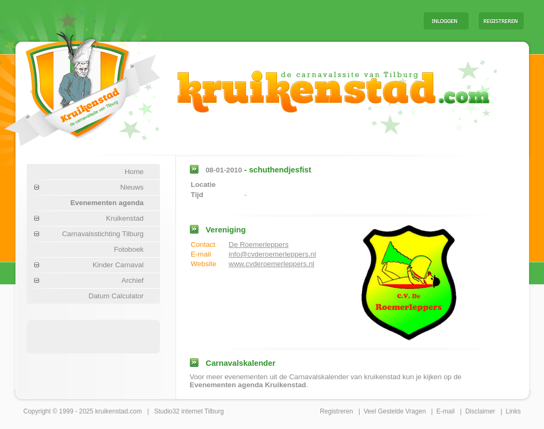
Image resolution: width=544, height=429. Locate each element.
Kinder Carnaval (118, 265)
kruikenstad (111, 411)
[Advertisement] (282, 20)
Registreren (336, 411)
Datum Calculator (116, 296)
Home (134, 172)
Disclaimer (480, 411)
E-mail (445, 411)
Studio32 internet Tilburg (189, 411)
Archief (132, 280)
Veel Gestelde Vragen (395, 411)
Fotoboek (129, 249)
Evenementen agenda (106, 203)
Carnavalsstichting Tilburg (103, 234)
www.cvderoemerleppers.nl (272, 264)
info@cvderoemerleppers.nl (272, 254)
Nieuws (132, 187)
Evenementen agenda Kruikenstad (248, 385)
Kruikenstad (124, 218)
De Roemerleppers (259, 244)
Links (512, 411)
